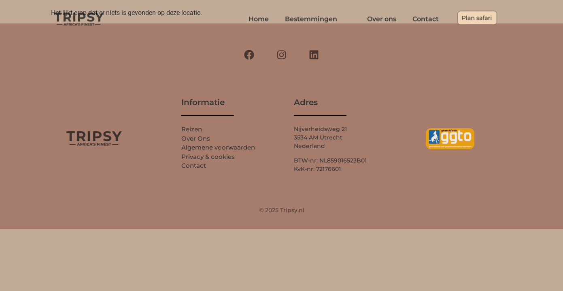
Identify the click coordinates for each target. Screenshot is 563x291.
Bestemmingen (325, 19)
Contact (425, 19)
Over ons (381, 19)
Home (272, 19)
